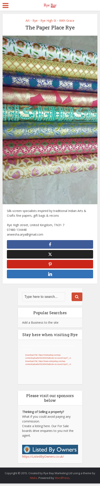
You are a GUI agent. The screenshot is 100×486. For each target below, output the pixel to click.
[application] (50, 364)
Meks (33, 480)
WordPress (62, 480)
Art (28, 20)
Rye (35, 20)
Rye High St (48, 20)
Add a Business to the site (40, 325)
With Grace (66, 20)
